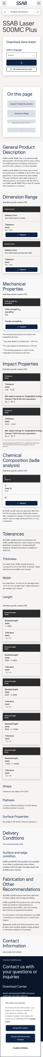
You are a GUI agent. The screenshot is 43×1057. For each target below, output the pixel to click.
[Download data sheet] (21, 63)
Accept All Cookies (20, 1028)
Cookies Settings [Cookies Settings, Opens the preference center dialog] (20, 1048)
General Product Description (21, 104)
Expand (21, 235)
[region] (20, 1027)
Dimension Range (22, 113)
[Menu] (39, 3)
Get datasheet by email (21, 69)
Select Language (14, 50)
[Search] (4, 3)
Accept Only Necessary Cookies (20, 1038)
